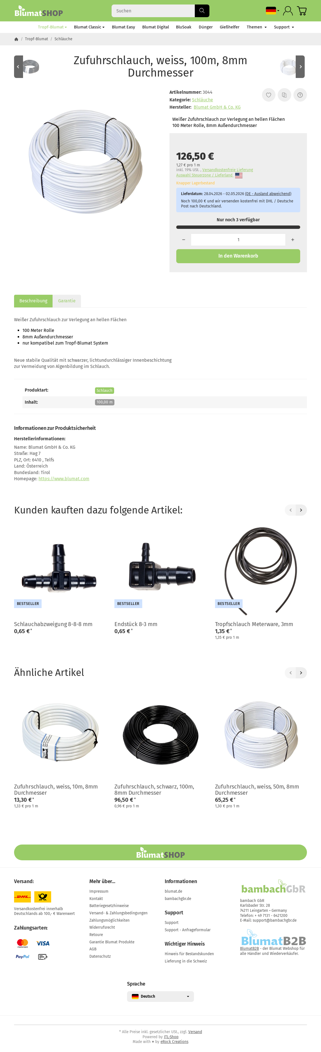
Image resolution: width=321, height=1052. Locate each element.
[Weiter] (301, 510)
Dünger (206, 27)
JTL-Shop (171, 1037)
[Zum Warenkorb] (302, 11)
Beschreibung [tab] (33, 300)
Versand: (23, 882)
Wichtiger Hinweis (185, 944)
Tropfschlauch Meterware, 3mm (254, 624)
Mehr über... (102, 882)
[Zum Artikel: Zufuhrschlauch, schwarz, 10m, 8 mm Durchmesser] (31, 66)
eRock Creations (174, 1041)
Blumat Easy (123, 27)
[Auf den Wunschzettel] (268, 95)
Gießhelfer (229, 27)
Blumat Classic (89, 27)
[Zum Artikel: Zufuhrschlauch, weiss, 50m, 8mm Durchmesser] (290, 66)
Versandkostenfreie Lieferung (227, 169)
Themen (257, 27)
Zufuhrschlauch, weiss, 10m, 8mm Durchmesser (56, 789)
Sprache (136, 984)
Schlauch (104, 390)
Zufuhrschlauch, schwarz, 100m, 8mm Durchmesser (154, 789)
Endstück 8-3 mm (135, 624)
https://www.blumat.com (64, 478)
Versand (195, 1031)
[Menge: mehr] (292, 239)
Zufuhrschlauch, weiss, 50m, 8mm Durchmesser (257, 789)
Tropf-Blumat (52, 27)
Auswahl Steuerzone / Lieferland (209, 175)
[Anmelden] (288, 11)
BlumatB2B (249, 948)
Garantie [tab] (67, 300)
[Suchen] (160, 11)
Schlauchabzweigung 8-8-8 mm (53, 624)
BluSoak (183, 27)
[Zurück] (290, 510)
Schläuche (202, 99)
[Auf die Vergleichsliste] (284, 95)
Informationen (181, 882)
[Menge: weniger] (183, 239)
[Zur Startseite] (38, 10)
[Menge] (238, 239)
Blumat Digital (155, 27)
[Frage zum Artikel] (300, 95)
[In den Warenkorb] (238, 256)
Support (284, 27)
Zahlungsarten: (31, 928)
